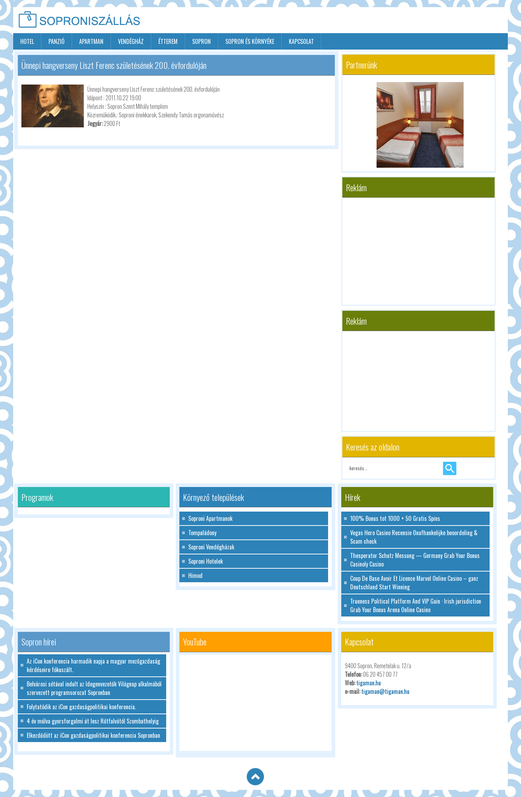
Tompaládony (202, 532)
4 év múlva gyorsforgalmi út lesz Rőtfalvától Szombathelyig (93, 721)
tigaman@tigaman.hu (385, 691)
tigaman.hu (368, 683)
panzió (56, 41)
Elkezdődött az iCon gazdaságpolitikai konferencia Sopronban (93, 735)
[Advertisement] (424, 20)
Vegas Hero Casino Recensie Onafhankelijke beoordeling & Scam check (413, 536)
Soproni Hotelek (205, 561)
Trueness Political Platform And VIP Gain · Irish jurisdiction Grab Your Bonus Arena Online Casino (415, 605)
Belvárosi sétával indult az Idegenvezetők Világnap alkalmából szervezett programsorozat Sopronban (94, 688)
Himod (195, 575)
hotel (27, 41)
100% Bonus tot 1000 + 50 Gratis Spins (395, 518)
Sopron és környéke (249, 41)
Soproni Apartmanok (210, 518)
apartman (91, 41)
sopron (201, 41)
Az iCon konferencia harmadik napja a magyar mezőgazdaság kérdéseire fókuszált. (93, 665)
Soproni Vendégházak (211, 547)
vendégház (131, 41)
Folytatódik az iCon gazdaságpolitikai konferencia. (81, 706)
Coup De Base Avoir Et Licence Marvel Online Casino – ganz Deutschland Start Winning (414, 582)
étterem (168, 41)
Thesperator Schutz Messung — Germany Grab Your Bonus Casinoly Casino (415, 559)
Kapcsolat (301, 41)
